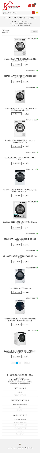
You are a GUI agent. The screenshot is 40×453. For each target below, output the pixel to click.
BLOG (20, 407)
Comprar (16, 65)
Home (14, 21)
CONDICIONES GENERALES (20, 425)
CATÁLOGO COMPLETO (20, 395)
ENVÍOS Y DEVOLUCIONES (20, 419)
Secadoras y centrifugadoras (21, 23)
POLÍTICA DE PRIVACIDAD (20, 428)
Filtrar (34, 31)
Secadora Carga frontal (21, 25)
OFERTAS (20, 392)
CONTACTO (20, 410)
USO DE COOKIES (20, 434)
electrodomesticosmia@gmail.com (20, 383)
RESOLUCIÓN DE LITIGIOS (20, 422)
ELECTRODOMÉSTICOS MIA (20, 404)
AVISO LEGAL (20, 431)
